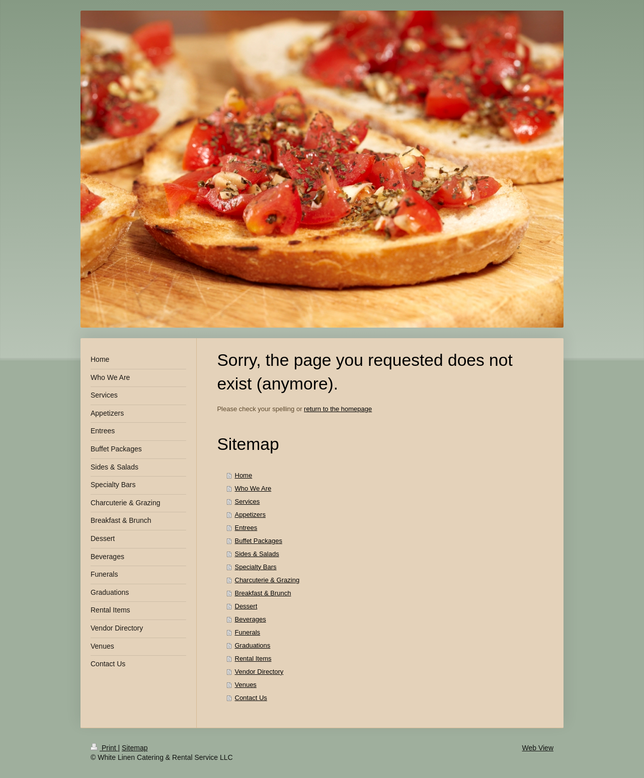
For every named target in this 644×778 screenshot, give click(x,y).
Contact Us (251, 698)
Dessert (246, 606)
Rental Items (253, 658)
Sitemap (134, 748)
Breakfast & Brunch (263, 593)
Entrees (246, 527)
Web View (537, 748)
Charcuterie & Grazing (267, 580)
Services (247, 501)
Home (244, 475)
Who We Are (253, 488)
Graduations (253, 645)
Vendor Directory (259, 671)
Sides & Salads (257, 554)
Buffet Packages (258, 540)
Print (104, 748)
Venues (246, 684)
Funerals (248, 632)
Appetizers (250, 514)
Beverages (250, 619)
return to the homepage (338, 409)
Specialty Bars (256, 567)
